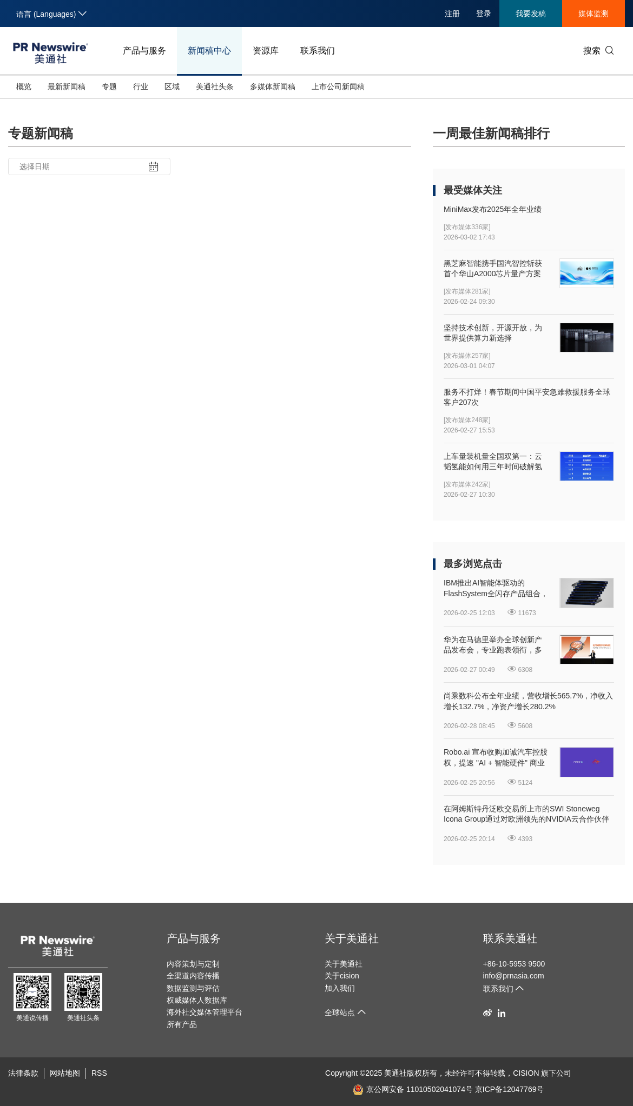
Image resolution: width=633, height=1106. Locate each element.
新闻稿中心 (209, 50)
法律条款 (23, 1073)
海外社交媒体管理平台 (204, 1012)
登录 (483, 13)
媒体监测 (593, 13)
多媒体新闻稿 (272, 86)
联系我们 (317, 50)
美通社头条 (215, 86)
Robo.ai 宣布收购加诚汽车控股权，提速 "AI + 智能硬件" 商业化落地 (496, 758)
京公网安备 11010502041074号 (413, 1089)
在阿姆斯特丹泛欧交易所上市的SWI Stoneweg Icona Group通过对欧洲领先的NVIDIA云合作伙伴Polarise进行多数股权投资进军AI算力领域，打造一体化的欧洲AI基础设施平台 (526, 814)
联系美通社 (510, 938)
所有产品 (182, 1024)
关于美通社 (352, 938)
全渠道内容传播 (193, 975)
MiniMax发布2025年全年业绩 (493, 209)
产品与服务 (144, 50)
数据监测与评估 (193, 988)
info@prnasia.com (513, 975)
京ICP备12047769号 (509, 1089)
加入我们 (340, 988)
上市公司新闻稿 (338, 86)
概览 (23, 86)
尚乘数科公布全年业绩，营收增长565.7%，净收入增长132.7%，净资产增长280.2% (528, 701)
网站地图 (65, 1073)
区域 (172, 86)
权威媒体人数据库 (197, 1000)
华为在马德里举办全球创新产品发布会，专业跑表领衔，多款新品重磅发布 (493, 645)
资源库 (266, 50)
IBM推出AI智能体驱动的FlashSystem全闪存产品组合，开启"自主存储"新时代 (496, 588)
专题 (109, 86)
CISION (526, 1073)
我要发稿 (531, 13)
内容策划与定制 (193, 964)
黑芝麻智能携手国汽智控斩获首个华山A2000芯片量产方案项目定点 (493, 269)
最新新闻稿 (66, 86)
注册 (452, 13)
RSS (99, 1073)
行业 (140, 86)
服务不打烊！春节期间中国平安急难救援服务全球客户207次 (527, 397)
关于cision (342, 975)
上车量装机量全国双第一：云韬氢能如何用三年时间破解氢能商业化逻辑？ (493, 462)
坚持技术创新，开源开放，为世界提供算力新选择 (493, 333)
